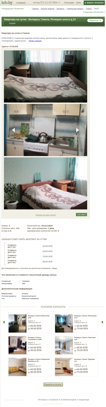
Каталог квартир (47, 9)
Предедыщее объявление (12, 9)
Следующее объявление (94, 12)
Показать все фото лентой (45, 215)
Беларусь (61, 9)
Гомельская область (75, 9)
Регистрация (69, 3)
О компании (20, 3)
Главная (35, 9)
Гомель (89, 9)
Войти (78, 3)
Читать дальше (35, 41)
